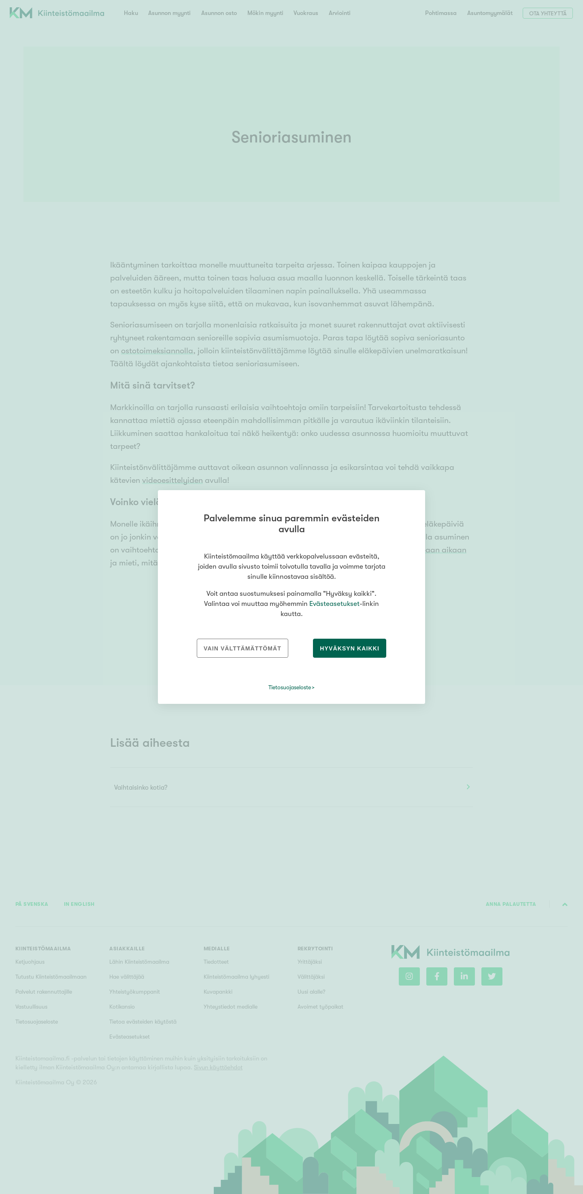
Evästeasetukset (334, 604)
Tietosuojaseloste (289, 687)
